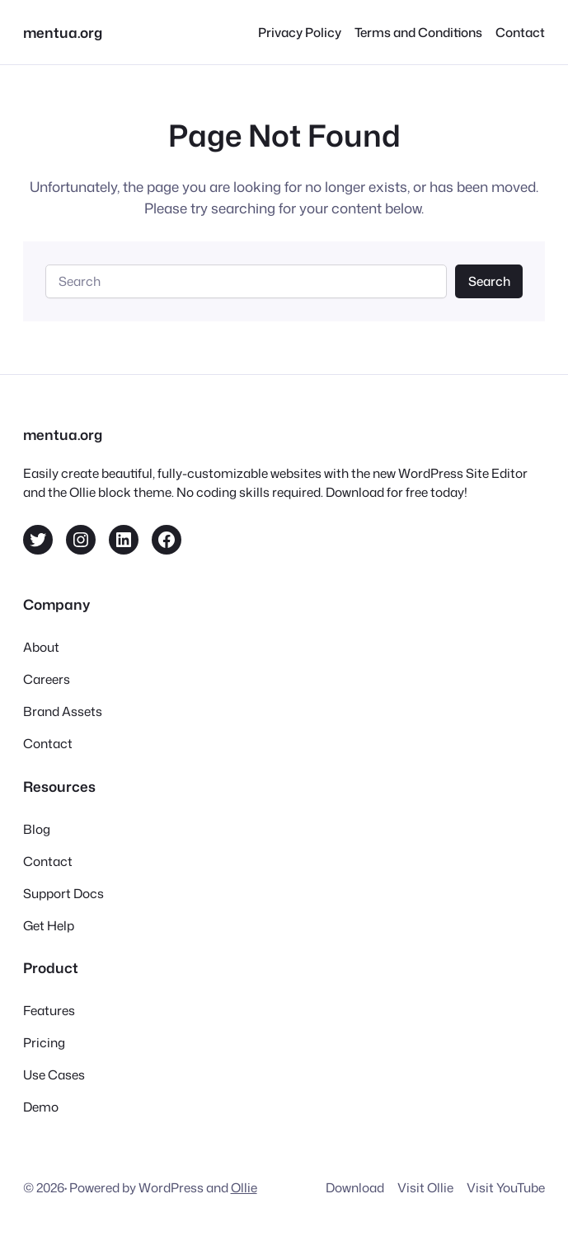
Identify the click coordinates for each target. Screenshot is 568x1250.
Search (489, 281)
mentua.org (62, 32)
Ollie (244, 1187)
